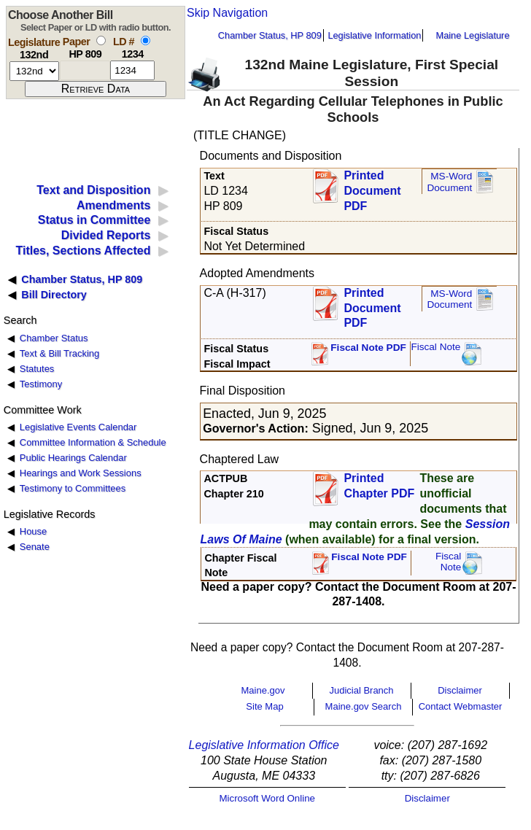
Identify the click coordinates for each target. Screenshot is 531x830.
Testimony (41, 384)
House (33, 531)
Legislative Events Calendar (78, 427)
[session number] (34, 71)
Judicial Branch (361, 690)
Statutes (37, 368)
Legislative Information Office (264, 745)
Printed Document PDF (372, 186)
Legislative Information (374, 35)
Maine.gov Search (363, 706)
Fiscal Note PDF (368, 347)
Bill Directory (54, 294)
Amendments (113, 205)
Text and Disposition (93, 190)
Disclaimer (460, 690)
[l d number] (132, 70)
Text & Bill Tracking (59, 353)
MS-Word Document (449, 182)
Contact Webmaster (461, 706)
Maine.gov (263, 690)
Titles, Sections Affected (82, 250)
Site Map (264, 706)
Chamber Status (54, 338)
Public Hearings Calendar (73, 457)
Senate (35, 546)
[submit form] (95, 89)
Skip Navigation (227, 13)
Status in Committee (94, 220)
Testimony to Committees (72, 488)
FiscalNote (448, 562)
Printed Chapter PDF (379, 486)
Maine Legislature (472, 35)
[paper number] (85, 70)
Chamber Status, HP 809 (270, 35)
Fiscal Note (435, 346)
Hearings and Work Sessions (81, 473)
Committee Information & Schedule (93, 442)
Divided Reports (106, 235)
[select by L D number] (145, 40)
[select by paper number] (101, 40)
